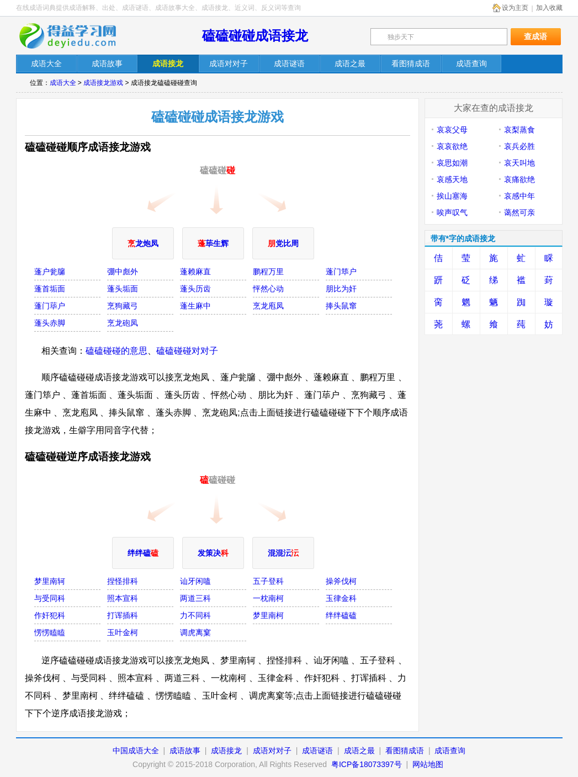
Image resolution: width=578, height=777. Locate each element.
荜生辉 (213, 243)
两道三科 (195, 598)
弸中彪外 (122, 271)
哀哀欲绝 (452, 146)
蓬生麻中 (195, 305)
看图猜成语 (404, 750)
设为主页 (515, 8)
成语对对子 (272, 750)
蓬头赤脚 (49, 322)
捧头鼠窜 (341, 305)
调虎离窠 (195, 632)
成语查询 (449, 750)
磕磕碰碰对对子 (187, 350)
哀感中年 (519, 195)
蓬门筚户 (341, 271)
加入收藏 (549, 8)
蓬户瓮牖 (49, 271)
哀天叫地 (519, 162)
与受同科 (49, 598)
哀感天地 (452, 179)
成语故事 (184, 750)
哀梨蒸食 (519, 129)
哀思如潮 (452, 162)
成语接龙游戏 (103, 83)
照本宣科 (122, 598)
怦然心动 (268, 288)
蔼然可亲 (519, 212)
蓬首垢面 (49, 288)
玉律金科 (341, 598)
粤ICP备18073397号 (367, 764)
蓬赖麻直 (195, 271)
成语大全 (63, 83)
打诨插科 (122, 615)
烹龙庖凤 (268, 305)
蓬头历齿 (195, 288)
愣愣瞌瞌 (49, 632)
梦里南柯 (268, 615)
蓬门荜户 (49, 305)
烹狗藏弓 (122, 305)
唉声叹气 (452, 212)
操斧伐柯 (341, 581)
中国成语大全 (136, 750)
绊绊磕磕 (341, 615)
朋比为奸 (341, 288)
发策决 (213, 553)
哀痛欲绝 (519, 179)
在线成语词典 (75, 36)
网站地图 (427, 764)
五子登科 (268, 581)
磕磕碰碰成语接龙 (255, 35)
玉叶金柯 (122, 632)
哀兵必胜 (519, 146)
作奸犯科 (49, 615)
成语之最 (359, 750)
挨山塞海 (452, 195)
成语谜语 (317, 750)
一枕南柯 (268, 598)
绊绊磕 (143, 553)
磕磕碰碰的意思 (116, 350)
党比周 (283, 243)
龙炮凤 (143, 243)
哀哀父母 (452, 129)
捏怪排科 (122, 581)
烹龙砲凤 (122, 322)
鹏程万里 (268, 271)
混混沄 (283, 553)
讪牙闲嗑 (195, 581)
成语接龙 (226, 750)
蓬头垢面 (122, 288)
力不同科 (195, 615)
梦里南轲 (49, 581)
